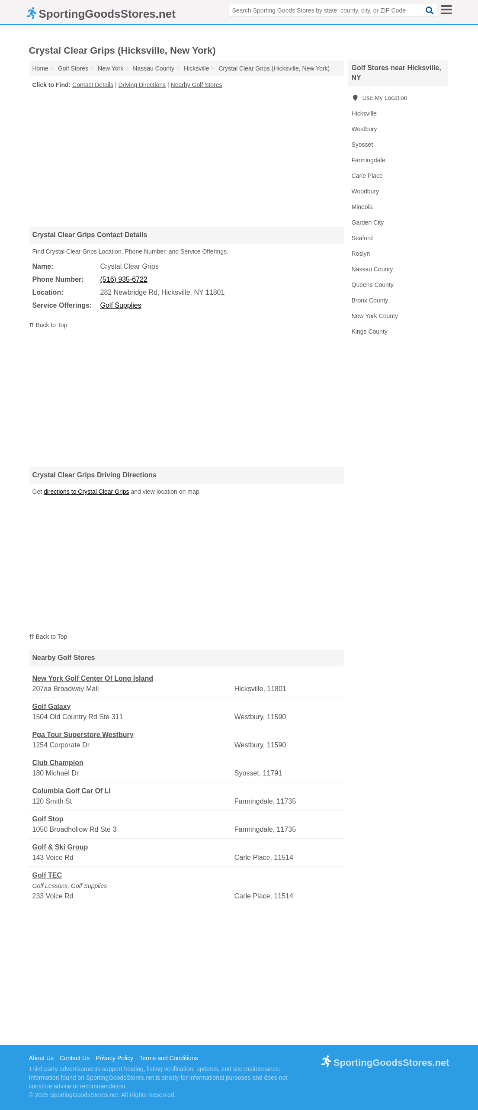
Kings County (370, 331)
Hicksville (364, 113)
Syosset (362, 144)
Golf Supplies (120, 305)
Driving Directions (142, 84)
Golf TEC (47, 875)
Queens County (373, 284)
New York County (375, 315)
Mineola (362, 206)
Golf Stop (48, 819)
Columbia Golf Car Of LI (71, 791)
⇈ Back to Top (48, 325)
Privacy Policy (114, 1058)
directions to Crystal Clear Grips (86, 491)
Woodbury (365, 191)
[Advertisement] (186, 157)
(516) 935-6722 (124, 279)
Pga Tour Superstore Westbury (83, 734)
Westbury (364, 128)
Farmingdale (368, 160)
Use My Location (379, 97)
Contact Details (92, 84)
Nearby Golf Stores (196, 84)
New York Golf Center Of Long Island (92, 678)
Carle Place (367, 175)
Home (40, 68)
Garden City (368, 222)
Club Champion (57, 762)
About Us (41, 1058)
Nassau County (372, 269)
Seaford (362, 238)
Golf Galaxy (51, 706)
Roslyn (361, 253)
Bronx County (370, 300)
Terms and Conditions (168, 1058)
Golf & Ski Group (60, 847)
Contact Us (75, 1058)
